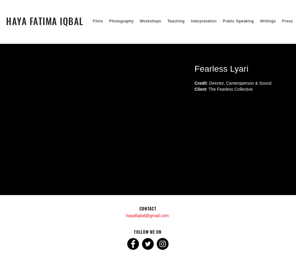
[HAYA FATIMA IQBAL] (45, 21)
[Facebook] (133, 244)
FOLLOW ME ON (147, 232)
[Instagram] (163, 244)
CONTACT (148, 208)
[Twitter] (148, 244)
